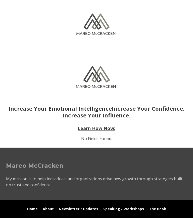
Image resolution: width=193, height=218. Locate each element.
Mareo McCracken (41, 50)
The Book (157, 208)
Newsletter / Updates (78, 208)
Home (32, 208)
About (48, 208)
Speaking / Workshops (123, 208)
